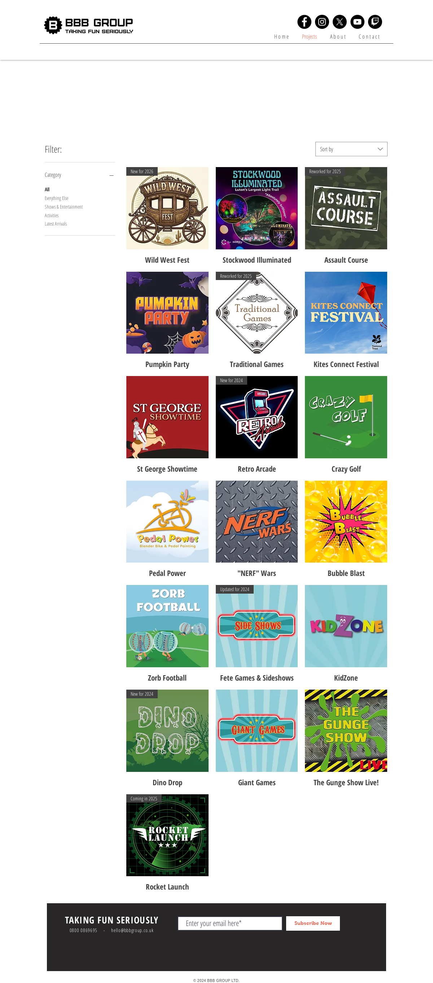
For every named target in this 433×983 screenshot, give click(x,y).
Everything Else (56, 197)
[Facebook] (304, 22)
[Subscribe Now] (313, 923)
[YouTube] (357, 22)
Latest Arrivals (56, 223)
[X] (340, 22)
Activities (51, 215)
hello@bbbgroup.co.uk (132, 930)
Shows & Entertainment (64, 206)
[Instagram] (322, 22)
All (47, 189)
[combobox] (351, 149)
